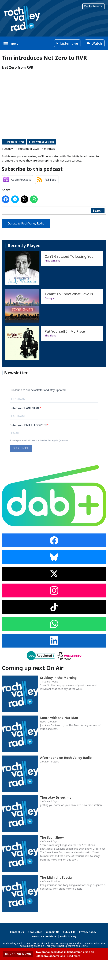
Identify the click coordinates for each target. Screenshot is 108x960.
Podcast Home (15, 141)
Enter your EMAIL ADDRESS (28, 425)
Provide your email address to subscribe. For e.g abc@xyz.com (39, 440)
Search (97, 210)
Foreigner (50, 298)
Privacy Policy (87, 932)
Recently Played (24, 245)
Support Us (52, 932)
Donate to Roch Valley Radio (26, 223)
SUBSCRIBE (21, 448)
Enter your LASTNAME (25, 408)
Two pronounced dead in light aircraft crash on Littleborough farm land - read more (65, 953)
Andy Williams (52, 260)
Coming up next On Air (33, 668)
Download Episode (43, 141)
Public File (69, 932)
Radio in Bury (68, 936)
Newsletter (35, 932)
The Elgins (50, 335)
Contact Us (17, 932)
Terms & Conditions (44, 936)
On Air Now (93, 6)
